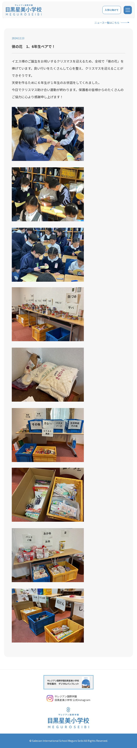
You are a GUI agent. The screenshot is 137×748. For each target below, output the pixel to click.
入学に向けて (111, 10)
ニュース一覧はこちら (107, 22)
